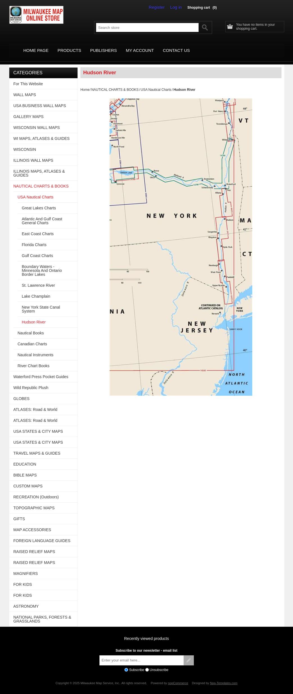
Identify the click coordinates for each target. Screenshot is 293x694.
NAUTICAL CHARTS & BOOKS (115, 83)
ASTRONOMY (26, 600)
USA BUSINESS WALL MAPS (39, 99)
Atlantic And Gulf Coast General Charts (42, 214)
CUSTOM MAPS (28, 480)
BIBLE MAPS (25, 469)
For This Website (28, 77)
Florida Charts (34, 238)
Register (159, 7)
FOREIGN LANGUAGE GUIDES (42, 534)
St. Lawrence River (38, 279)
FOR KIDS (22, 578)
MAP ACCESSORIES (32, 523)
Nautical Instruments (36, 348)
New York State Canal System (41, 303)
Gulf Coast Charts (37, 249)
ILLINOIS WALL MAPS (33, 154)
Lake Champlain (36, 290)
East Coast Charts (38, 227)
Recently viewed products (146, 632)
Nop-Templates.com (223, 677)
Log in (177, 7)
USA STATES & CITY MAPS (38, 425)
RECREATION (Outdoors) (36, 491)
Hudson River (34, 316)
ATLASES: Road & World (35, 403)
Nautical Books (31, 327)
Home (84, 83)
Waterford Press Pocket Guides (41, 370)
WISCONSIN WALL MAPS (36, 121)
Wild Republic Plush (31, 381)
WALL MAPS (24, 88)
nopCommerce (178, 677)
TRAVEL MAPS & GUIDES (36, 447)
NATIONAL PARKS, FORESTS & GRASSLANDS (42, 613)
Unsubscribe (159, 664)
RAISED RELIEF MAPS (34, 545)
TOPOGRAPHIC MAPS (34, 501)
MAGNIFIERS (25, 567)
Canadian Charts (32, 338)
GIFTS (19, 512)
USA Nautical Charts (156, 83)
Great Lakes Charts (39, 202)
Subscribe (136, 664)
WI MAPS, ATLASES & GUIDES (41, 132)
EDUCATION (24, 458)
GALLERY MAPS (28, 110)
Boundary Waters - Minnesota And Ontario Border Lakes (42, 264)
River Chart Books (34, 359)
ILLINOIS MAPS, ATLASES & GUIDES (39, 167)
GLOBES (21, 392)
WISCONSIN (24, 143)
